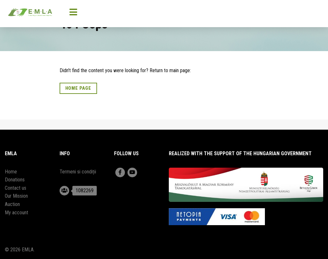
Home (11, 172)
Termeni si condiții (78, 172)
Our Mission (16, 196)
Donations (15, 180)
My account (16, 212)
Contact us (15, 188)
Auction (12, 204)
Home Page (78, 88)
